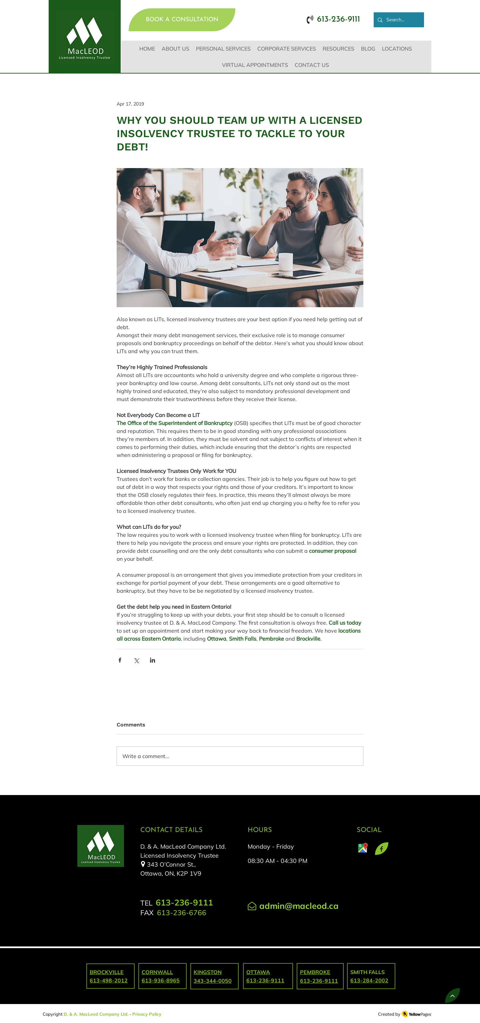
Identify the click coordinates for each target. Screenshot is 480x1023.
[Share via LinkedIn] (152, 660)
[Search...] (398, 19)
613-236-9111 (319, 980)
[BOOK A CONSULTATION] (182, 19)
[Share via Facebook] (120, 660)
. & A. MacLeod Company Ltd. (97, 1014)
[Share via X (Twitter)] (136, 660)
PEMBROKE (315, 972)
